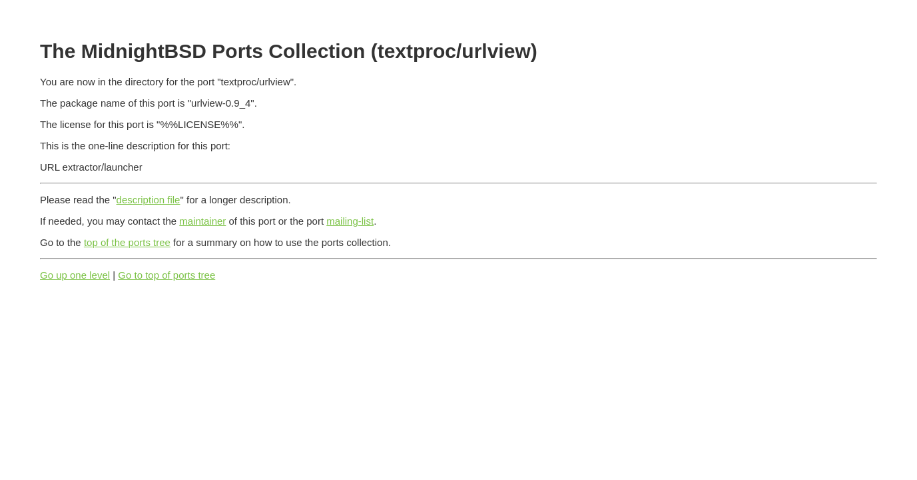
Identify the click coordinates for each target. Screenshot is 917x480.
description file (148, 199)
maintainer (202, 221)
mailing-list (350, 221)
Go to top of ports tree (166, 275)
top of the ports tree (127, 242)
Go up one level (75, 275)
